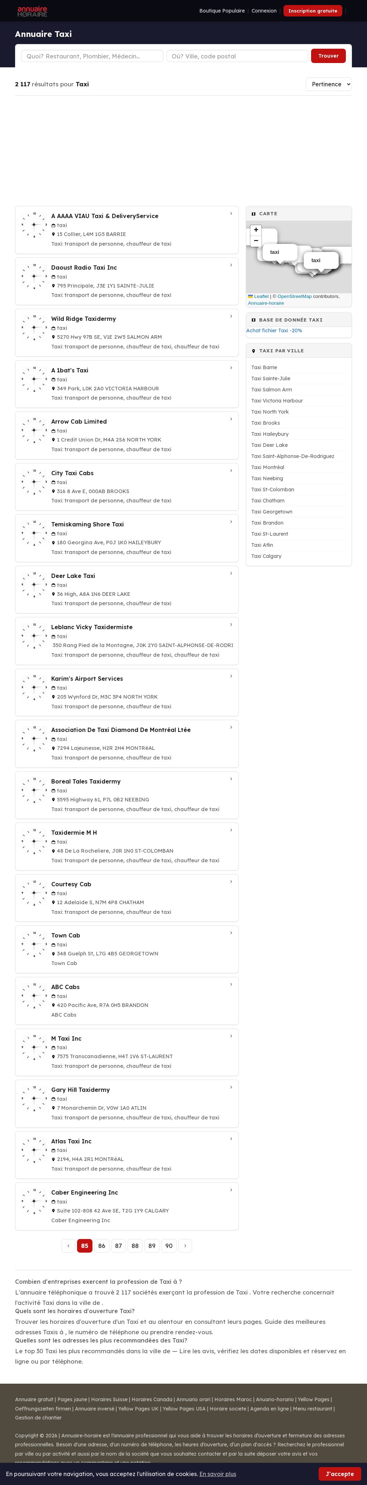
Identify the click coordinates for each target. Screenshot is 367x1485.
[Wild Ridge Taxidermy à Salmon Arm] (127, 333)
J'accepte (340, 1473)
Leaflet (258, 296)
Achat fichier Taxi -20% (274, 330)
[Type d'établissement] (92, 56)
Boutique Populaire (222, 11)
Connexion (264, 11)
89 (152, 1245)
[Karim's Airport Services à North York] (127, 693)
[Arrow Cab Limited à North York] (127, 435)
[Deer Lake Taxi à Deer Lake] (127, 590)
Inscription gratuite (313, 11)
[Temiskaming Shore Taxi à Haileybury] (127, 538)
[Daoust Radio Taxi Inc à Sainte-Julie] (127, 281)
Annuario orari (193, 1399)
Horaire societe (228, 1409)
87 (118, 1245)
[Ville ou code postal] (237, 56)
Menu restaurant (312, 1409)
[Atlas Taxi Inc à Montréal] (127, 1155)
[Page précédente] (68, 1246)
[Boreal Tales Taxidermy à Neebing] (127, 795)
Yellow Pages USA (184, 1409)
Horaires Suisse (109, 1399)
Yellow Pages (313, 1399)
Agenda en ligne (269, 1409)
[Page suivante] (185, 1246)
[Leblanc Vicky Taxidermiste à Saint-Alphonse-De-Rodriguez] (127, 641)
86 (101, 1245)
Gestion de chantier (38, 1417)
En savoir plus (217, 1473)
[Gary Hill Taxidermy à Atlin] (127, 1104)
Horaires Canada (152, 1399)
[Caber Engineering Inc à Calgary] (127, 1206)
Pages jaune (72, 1399)
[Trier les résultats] (329, 84)
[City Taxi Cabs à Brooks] (127, 487)
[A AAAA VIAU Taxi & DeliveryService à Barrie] (127, 230)
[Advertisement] (183, 151)
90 (169, 1245)
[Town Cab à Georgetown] (127, 949)
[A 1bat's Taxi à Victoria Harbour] (127, 384)
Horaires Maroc (233, 1399)
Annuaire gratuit (34, 1399)
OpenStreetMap (295, 296)
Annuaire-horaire (266, 303)
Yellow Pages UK (138, 1409)
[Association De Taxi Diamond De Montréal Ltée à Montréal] (127, 744)
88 (135, 1245)
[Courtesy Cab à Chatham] (127, 898)
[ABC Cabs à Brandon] (127, 1001)
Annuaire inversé (94, 1409)
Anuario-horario (275, 1399)
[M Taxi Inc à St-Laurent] (127, 1052)
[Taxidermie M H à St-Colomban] (127, 847)
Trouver (328, 56)
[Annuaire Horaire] (31, 10)
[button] (256, 230)
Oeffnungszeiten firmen (43, 1409)
